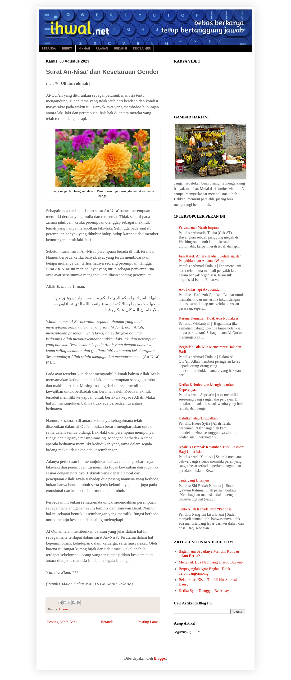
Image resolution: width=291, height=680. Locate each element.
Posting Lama (148, 622)
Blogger (160, 658)
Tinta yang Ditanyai (194, 480)
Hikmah (64, 609)
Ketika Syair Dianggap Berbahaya (205, 591)
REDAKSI (120, 48)
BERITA (67, 48)
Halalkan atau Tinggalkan (198, 418)
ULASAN (102, 48)
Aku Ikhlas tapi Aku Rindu (199, 289)
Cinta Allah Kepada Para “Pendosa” (206, 509)
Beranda (107, 622)
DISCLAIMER (142, 48)
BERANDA (49, 48)
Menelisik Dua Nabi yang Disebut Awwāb (211, 562)
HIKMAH (84, 48)
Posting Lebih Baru (62, 622)
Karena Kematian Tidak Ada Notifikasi (208, 318)
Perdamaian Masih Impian (199, 227)
